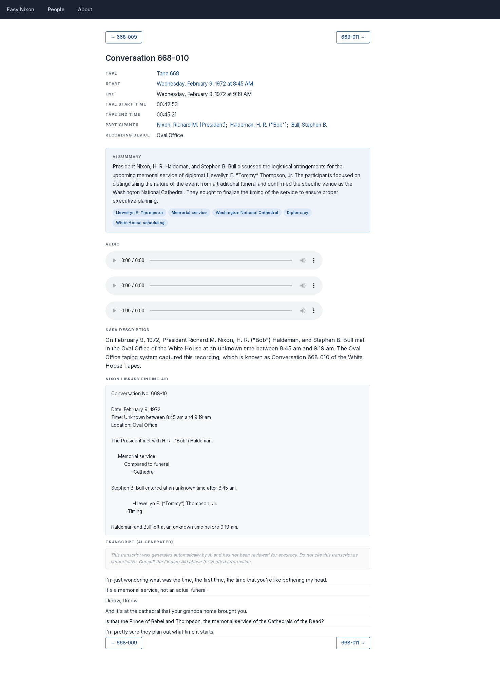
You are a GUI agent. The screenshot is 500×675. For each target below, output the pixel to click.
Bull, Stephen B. (309, 125)
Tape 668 (168, 73)
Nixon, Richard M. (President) (191, 125)
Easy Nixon (20, 9)
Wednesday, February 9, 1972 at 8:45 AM (205, 83)
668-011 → (353, 37)
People (56, 9)
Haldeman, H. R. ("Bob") (258, 125)
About (85, 9)
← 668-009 (124, 37)
